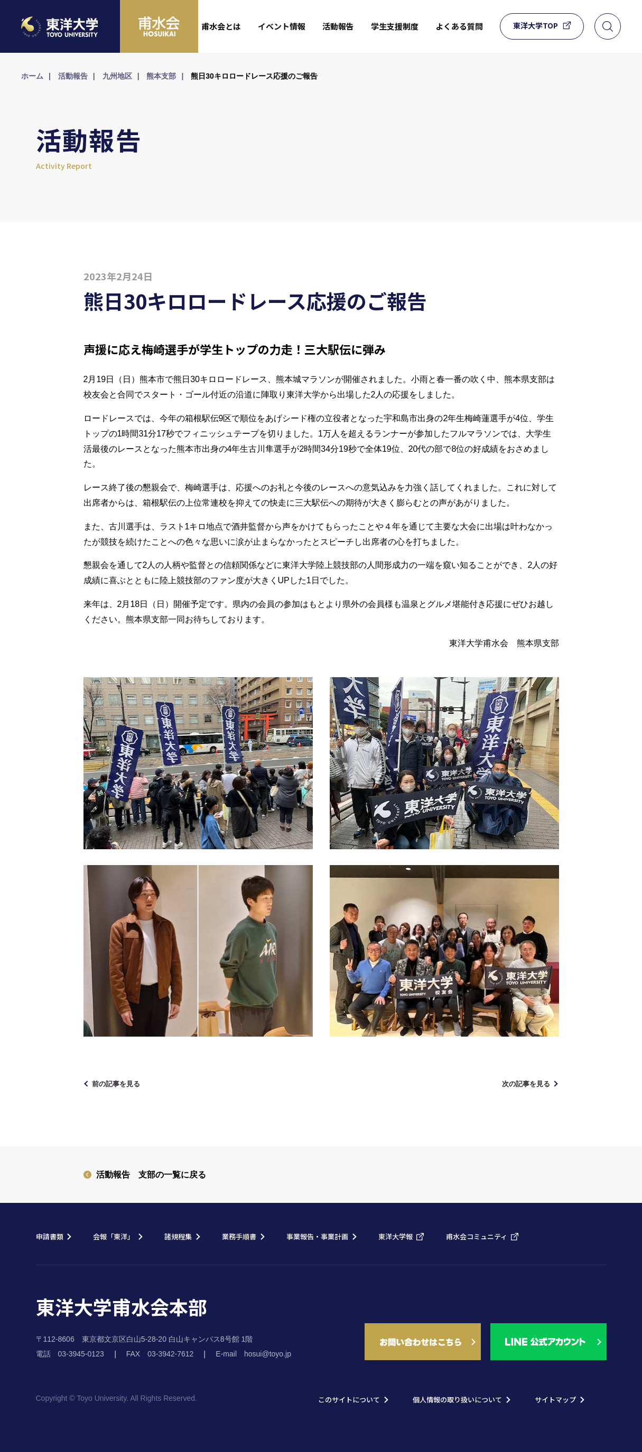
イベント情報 (281, 26)
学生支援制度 (394, 26)
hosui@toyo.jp (267, 1354)
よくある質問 (459, 26)
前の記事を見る (122, 1083)
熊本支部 (161, 76)
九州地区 (117, 76)
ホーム (32, 76)
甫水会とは (221, 26)
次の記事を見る (520, 1083)
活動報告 (338, 26)
